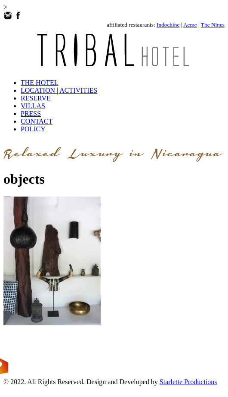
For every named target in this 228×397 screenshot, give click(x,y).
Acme (190, 24)
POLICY (33, 129)
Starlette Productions (188, 381)
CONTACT (36, 121)
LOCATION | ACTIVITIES (59, 90)
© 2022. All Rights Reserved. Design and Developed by (81, 381)
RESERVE (36, 98)
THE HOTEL (40, 82)
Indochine (168, 24)
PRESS (31, 113)
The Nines (213, 24)
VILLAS (33, 105)
